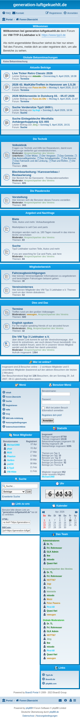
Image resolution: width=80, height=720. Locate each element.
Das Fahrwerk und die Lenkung (30, 161)
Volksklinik (19, 145)
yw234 (10, 464)
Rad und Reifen (58, 161)
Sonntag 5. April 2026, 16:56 (57, 110)
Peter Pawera (53, 603)
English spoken (22, 322)
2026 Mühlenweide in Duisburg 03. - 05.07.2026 (43, 96)
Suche (23, 112)
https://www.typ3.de (54, 35)
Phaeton (11, 456)
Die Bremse (68, 158)
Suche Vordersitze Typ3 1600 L (32, 107)
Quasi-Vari (52, 563)
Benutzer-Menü (60, 385)
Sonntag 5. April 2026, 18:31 (55, 124)
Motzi (49, 599)
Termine (24, 78)
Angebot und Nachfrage (39, 212)
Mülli (9, 452)
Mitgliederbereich (40, 266)
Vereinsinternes (22, 286)
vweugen (32, 314)
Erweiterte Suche (11, 496)
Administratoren (51, 541)
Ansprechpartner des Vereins (39, 153)
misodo (36, 76)
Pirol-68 (51, 607)
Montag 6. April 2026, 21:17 (63, 87)
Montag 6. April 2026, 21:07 (63, 99)
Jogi (49, 584)
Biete (15, 219)
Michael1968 (13, 445)
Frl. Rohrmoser (54, 548)
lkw (48, 555)
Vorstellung (20, 197)
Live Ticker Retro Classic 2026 (32, 73)
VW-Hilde (11, 472)
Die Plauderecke (40, 190)
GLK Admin (52, 552)
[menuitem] (6, 13)
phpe (9, 449)
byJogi (36, 110)
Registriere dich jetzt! (52, 415)
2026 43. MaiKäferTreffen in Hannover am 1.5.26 (44, 84)
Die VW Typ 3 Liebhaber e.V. (30, 336)
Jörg (35, 124)
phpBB (29, 708)
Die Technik (40, 138)
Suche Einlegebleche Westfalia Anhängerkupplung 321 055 (32, 120)
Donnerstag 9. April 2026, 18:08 (60, 76)
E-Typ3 (10, 468)
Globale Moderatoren (53, 620)
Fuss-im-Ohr (39, 87)
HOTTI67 (51, 580)
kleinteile (51, 591)
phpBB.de (54, 712)
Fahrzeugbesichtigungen (28, 273)
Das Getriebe (65, 155)
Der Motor (31, 155)
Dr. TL (50, 544)
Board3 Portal (31, 692)
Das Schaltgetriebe (48, 158)
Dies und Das (40, 302)
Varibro (10, 460)
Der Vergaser (47, 155)
